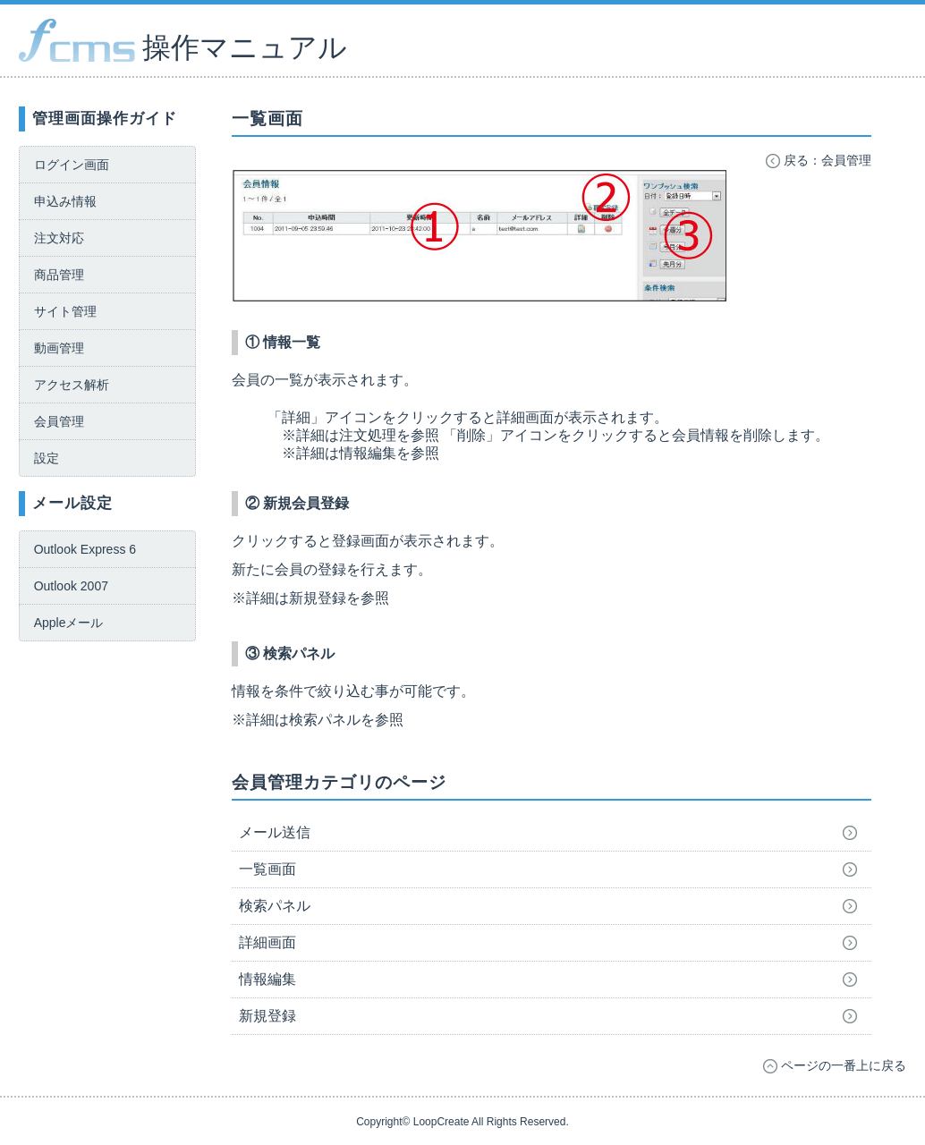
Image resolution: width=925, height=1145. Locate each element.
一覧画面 (267, 869)
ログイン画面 (71, 164)
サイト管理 (65, 311)
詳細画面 (267, 942)
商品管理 (59, 274)
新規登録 (267, 1015)
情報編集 (267, 979)
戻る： (818, 160)
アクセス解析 (71, 384)
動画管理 (59, 348)
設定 (46, 458)
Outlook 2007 (71, 586)
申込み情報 (65, 201)
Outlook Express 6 (85, 549)
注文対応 (59, 238)
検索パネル (274, 905)
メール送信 (274, 832)
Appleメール (69, 622)
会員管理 (59, 421)
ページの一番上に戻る (834, 1065)
